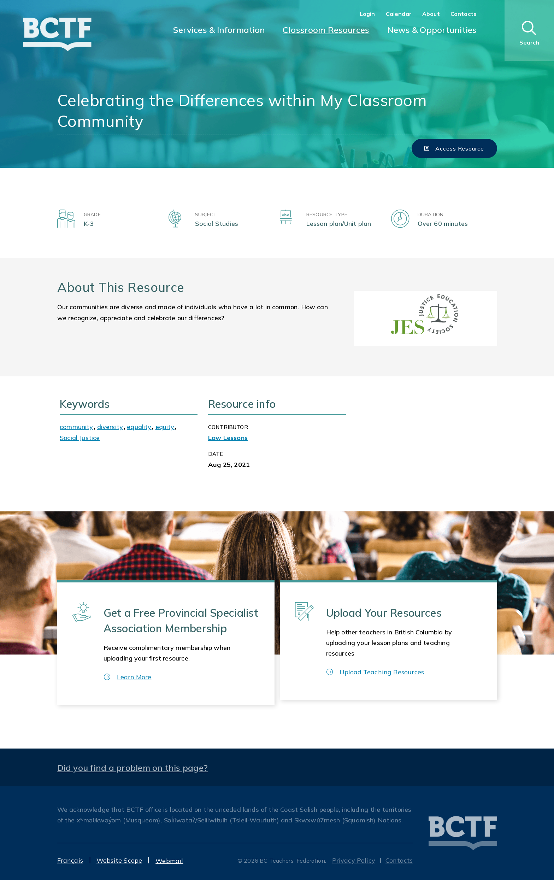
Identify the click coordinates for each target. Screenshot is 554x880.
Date (215, 454)
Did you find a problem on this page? (132, 767)
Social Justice (80, 438)
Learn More (128, 677)
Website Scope (119, 860)
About (431, 13)
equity (165, 427)
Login (367, 13)
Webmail (169, 861)
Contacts (463, 13)
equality (139, 427)
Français (70, 860)
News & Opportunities (432, 29)
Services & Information (219, 29)
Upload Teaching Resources (375, 672)
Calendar (399, 13)
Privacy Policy (354, 860)
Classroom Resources (326, 29)
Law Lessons (228, 438)
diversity (110, 427)
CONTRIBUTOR (228, 427)
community (76, 427)
